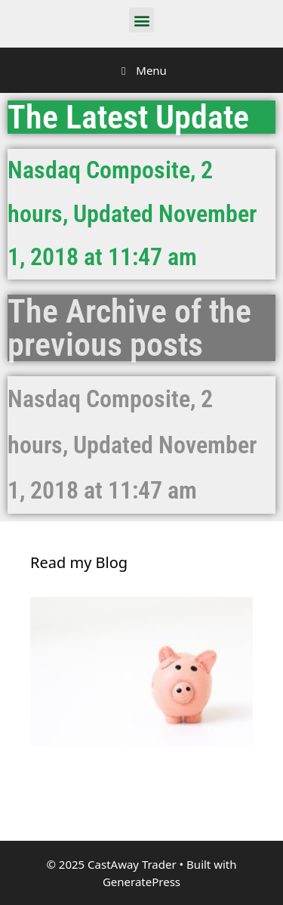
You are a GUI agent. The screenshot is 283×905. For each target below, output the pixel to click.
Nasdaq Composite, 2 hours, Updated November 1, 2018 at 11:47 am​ (132, 445)
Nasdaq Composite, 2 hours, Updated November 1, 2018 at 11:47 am (132, 213)
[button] (141, 20)
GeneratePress (141, 881)
